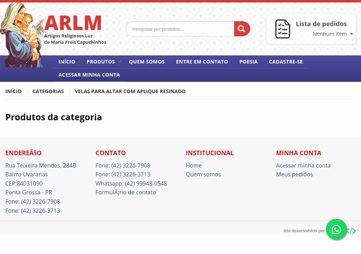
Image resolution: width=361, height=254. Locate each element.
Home (194, 165)
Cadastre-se (286, 61)
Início (67, 61)
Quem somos (147, 61)
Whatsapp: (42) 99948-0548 (131, 183)
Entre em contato (202, 61)
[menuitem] (67, 61)
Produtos (101, 61)
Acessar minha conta (89, 74)
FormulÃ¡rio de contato (126, 192)
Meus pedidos (294, 174)
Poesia (248, 61)
